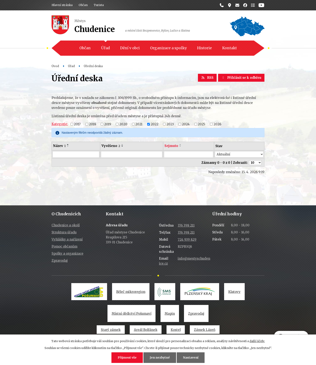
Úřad (105, 48)
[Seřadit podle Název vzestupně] (68, 144)
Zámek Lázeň (204, 330)
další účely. (257, 341)
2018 (92, 124)
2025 (201, 124)
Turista (99, 5)
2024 (186, 124)
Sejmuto (171, 146)
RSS (207, 78)
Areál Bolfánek (145, 330)
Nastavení (190, 357)
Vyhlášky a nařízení (67, 239)
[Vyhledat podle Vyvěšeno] (131, 154)
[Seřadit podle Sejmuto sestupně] (180, 146)
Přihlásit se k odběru (241, 78)
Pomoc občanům (64, 246)
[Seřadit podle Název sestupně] (68, 146)
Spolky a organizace (67, 253)
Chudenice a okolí (66, 225)
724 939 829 (187, 240)
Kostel (176, 330)
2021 (138, 124)
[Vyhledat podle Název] (75, 154)
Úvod (55, 66)
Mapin (170, 314)
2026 (217, 124)
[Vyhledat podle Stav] (239, 154)
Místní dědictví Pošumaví (131, 314)
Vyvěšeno (110, 146)
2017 (77, 124)
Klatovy (234, 292)
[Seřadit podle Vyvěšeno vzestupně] (122, 144)
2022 (154, 124)
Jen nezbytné (160, 357)
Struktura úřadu (64, 232)
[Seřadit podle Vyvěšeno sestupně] (122, 146)
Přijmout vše (127, 357)
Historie (204, 48)
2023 (170, 124)
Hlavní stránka (62, 5)
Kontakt (229, 48)
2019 (107, 124)
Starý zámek (111, 330)
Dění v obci (130, 48)
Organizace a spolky (168, 48)
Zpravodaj (60, 261)
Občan (83, 5)
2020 (123, 124)
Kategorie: (60, 124)
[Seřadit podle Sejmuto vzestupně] (180, 144)
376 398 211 (186, 225)
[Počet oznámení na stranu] (255, 162)
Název (59, 146)
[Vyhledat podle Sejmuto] (188, 154)
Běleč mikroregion (130, 292)
